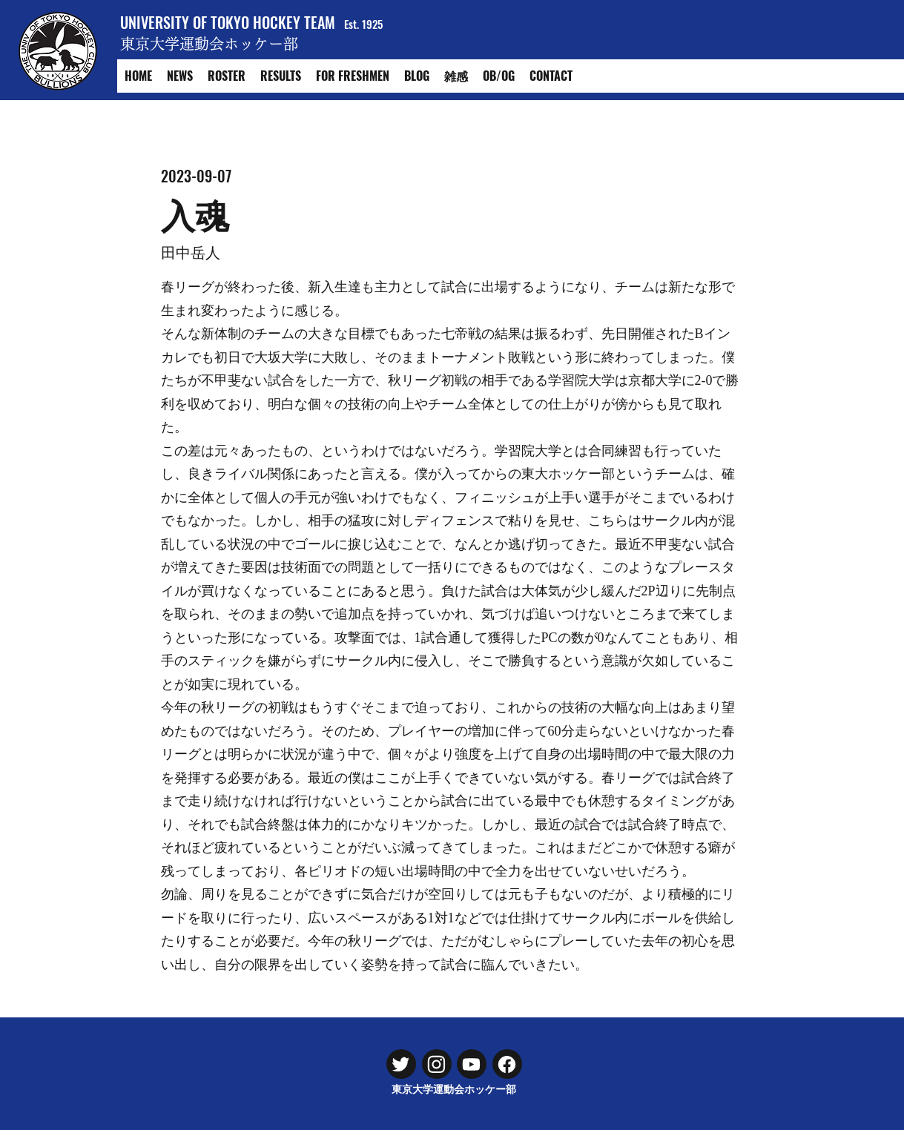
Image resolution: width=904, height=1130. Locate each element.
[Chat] (401, 1064)
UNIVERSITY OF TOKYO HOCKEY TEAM (227, 22)
